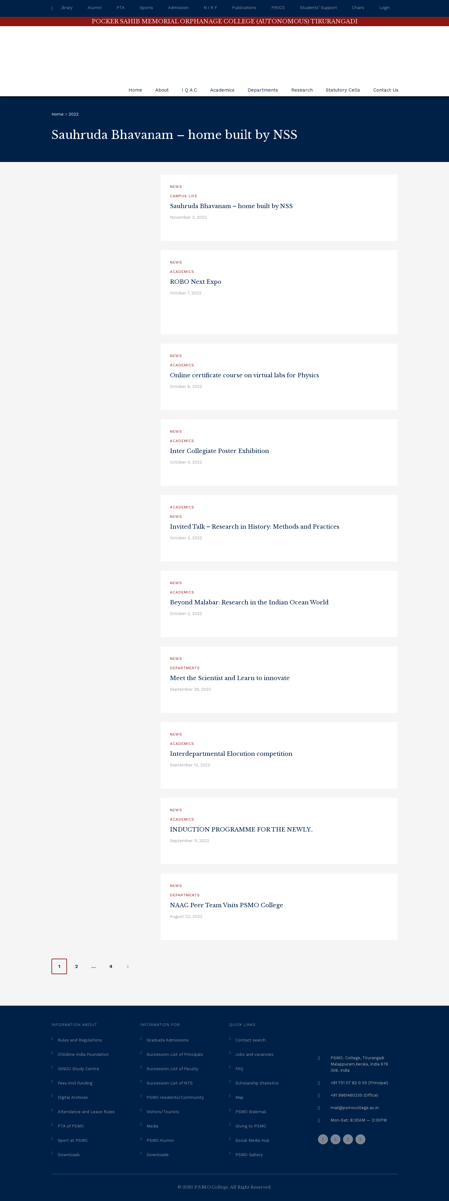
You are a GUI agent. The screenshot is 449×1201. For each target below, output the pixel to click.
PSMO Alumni (160, 1140)
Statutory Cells (343, 90)
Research (302, 90)
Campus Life (183, 196)
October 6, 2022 (186, 386)
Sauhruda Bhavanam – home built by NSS (231, 206)
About (162, 90)
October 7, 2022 (185, 293)
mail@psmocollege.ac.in (355, 1107)
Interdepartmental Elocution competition (231, 754)
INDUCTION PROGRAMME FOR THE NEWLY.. (241, 829)
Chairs (358, 7)
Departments (263, 90)
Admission (178, 7)
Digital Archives (73, 1097)
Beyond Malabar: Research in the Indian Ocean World (249, 602)
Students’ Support (318, 7)
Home (135, 90)
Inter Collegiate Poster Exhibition (219, 451)
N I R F (210, 7)
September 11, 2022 (189, 840)
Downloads (69, 1154)
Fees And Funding (75, 1083)
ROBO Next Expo (195, 282)
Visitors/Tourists (163, 1111)
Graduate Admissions (168, 1040)
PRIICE (278, 7)
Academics (222, 90)
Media (152, 1126)
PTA (121, 7)
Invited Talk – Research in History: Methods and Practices (254, 526)
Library (66, 7)
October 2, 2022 (186, 613)
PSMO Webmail (250, 1111)
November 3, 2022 (188, 217)
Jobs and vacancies (254, 1054)
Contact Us (385, 90)
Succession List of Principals (175, 1054)
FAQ (239, 1068)
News (176, 186)
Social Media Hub (252, 1140)
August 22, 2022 (186, 916)
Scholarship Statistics (257, 1083)
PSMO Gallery (249, 1154)
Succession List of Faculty (172, 1068)
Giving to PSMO (250, 1126)
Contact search (250, 1040)
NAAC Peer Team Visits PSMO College (226, 905)
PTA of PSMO (71, 1126)
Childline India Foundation (83, 1054)
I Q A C (189, 90)
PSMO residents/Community (175, 1097)
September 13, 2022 (190, 765)
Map (239, 1097)
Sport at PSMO (73, 1140)
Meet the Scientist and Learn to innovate (230, 678)
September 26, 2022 (190, 689)
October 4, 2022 (186, 462)
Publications (244, 7)
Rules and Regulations (80, 1040)
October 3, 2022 (186, 538)
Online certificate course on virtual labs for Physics (244, 375)
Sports (146, 7)
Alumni (95, 7)
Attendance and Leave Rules (86, 1111)
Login (384, 7)
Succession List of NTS (170, 1083)
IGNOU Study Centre (78, 1068)
